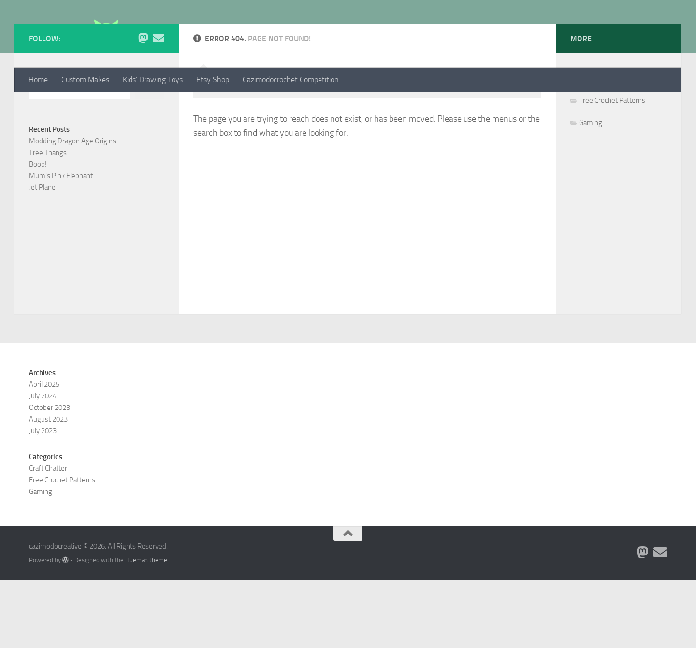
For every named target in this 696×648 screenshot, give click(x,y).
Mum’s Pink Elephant (61, 243)
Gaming (590, 190)
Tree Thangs (48, 220)
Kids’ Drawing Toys (153, 79)
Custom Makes (85, 79)
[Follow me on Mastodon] (143, 106)
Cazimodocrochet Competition (291, 79)
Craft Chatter (598, 145)
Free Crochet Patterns (612, 168)
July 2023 (43, 498)
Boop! (38, 231)
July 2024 (43, 463)
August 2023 (48, 486)
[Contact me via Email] (158, 106)
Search (39, 141)
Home (38, 79)
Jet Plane (42, 255)
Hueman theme (146, 627)
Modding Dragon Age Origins (72, 208)
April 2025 (44, 452)
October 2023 (49, 475)
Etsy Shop (212, 79)
